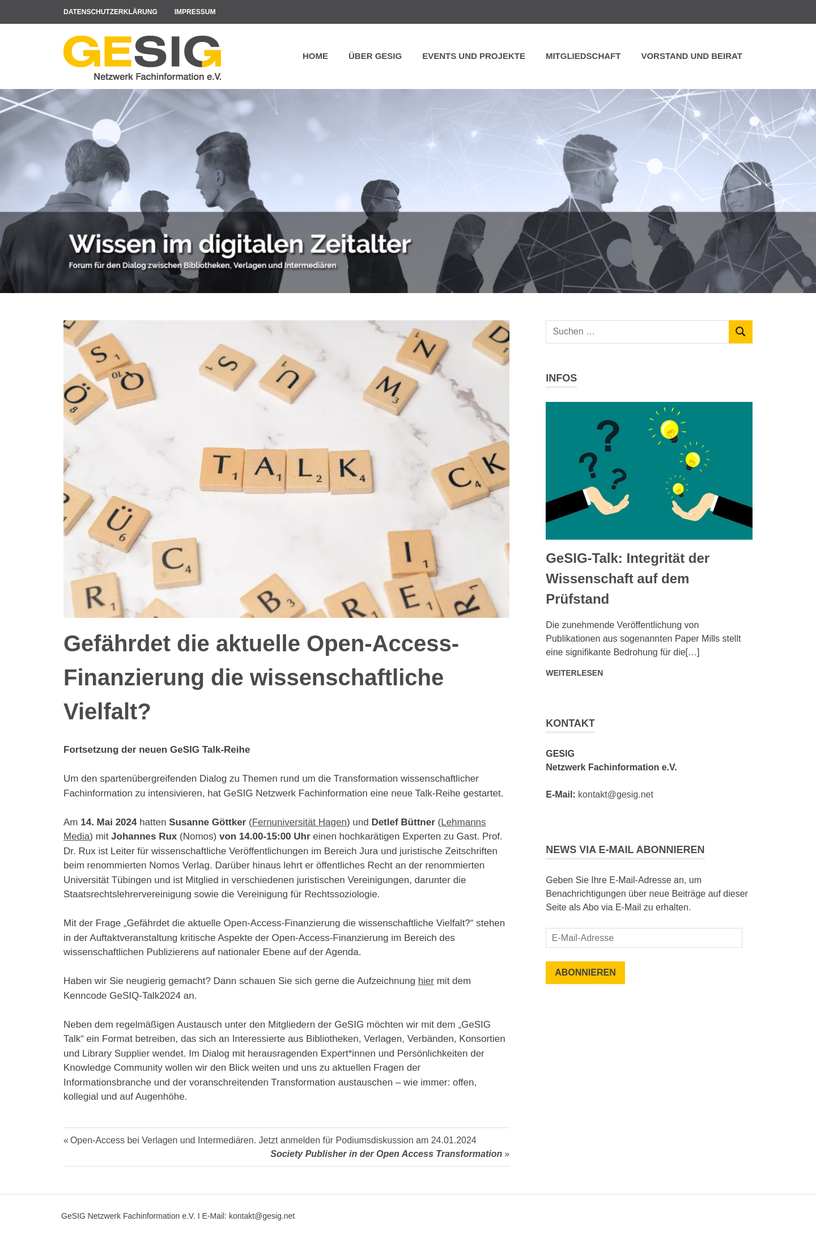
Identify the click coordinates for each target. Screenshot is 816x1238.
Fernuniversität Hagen (299, 822)
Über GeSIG (375, 56)
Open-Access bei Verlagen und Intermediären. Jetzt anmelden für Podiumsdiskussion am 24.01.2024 (273, 1140)
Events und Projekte (473, 56)
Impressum (195, 12)
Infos (561, 378)
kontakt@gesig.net (615, 794)
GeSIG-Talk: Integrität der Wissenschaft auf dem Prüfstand (627, 578)
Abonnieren (585, 972)
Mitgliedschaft (583, 56)
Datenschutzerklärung (110, 12)
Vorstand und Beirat (691, 56)
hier (426, 981)
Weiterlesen (574, 672)
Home (315, 56)
